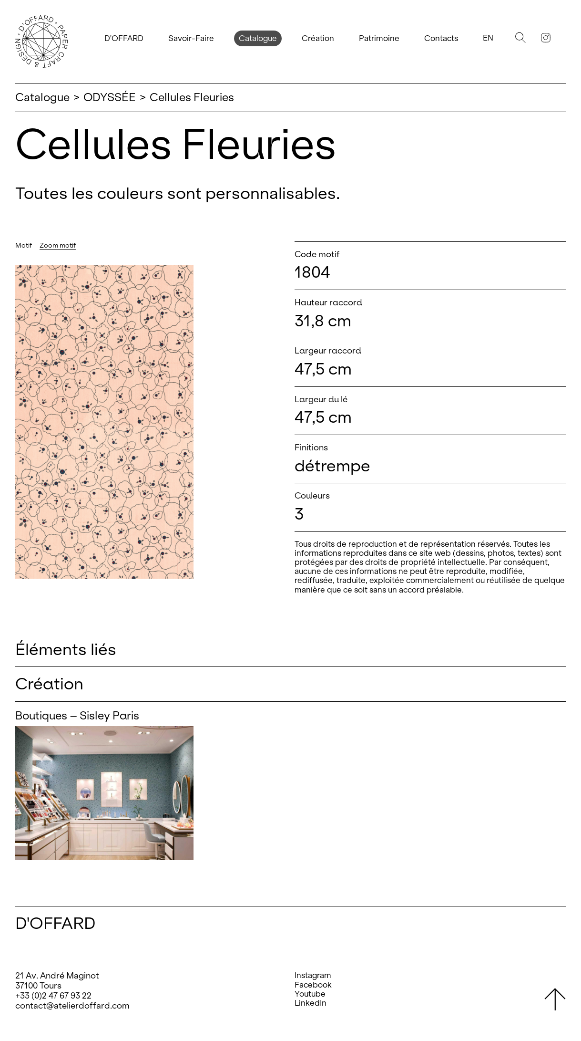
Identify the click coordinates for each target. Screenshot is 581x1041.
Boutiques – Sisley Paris (77, 715)
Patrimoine (379, 38)
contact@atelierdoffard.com (72, 1005)
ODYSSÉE (109, 97)
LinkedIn (310, 1003)
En (488, 37)
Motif (23, 245)
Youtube (310, 994)
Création (318, 38)
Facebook (313, 984)
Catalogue (258, 38)
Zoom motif (58, 245)
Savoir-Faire (191, 38)
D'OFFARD (123, 38)
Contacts (441, 38)
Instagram (313, 975)
